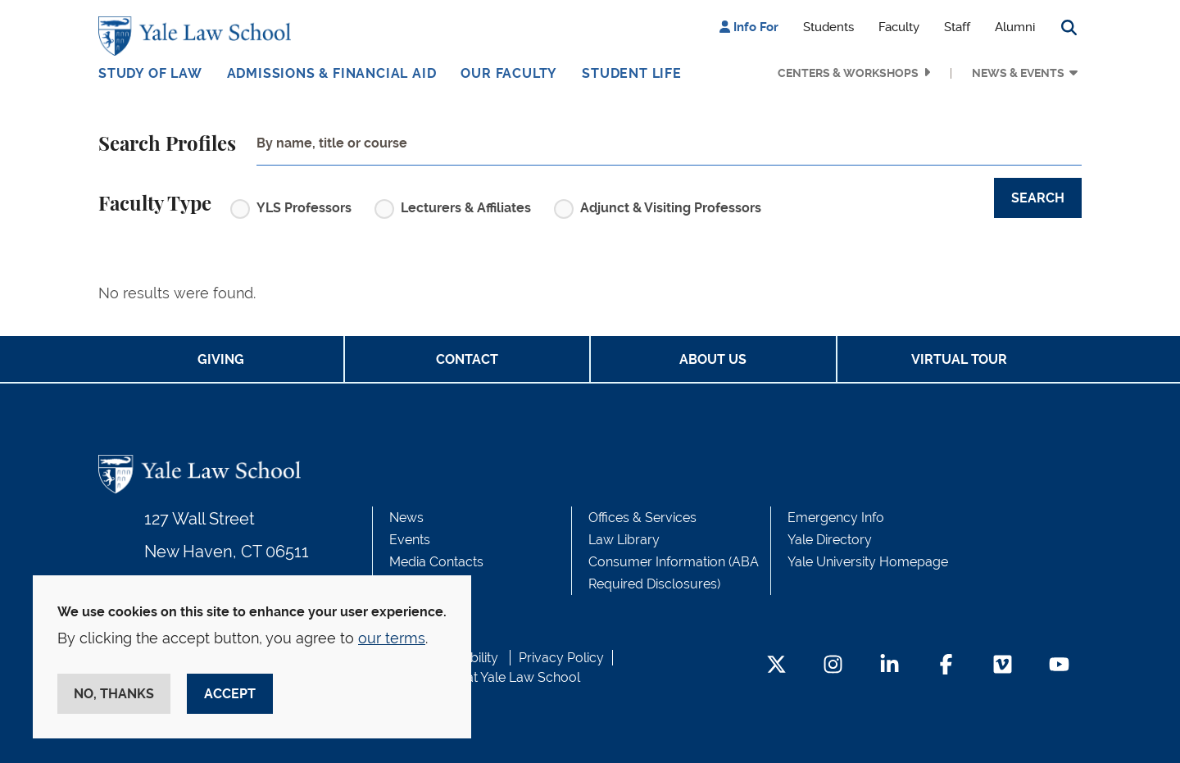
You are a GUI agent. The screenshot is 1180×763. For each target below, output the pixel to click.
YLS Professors (304, 208)
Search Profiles (167, 145)
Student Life (632, 73)
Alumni (1015, 27)
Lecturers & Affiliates (466, 208)
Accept (230, 694)
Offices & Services (642, 517)
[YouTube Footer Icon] (1059, 666)
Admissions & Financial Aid (332, 73)
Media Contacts (436, 562)
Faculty (898, 27)
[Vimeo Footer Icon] (1002, 666)
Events (409, 539)
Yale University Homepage (867, 562)
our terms (391, 638)
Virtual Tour (959, 359)
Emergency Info (835, 517)
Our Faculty (509, 73)
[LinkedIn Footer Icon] (889, 666)
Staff (957, 27)
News (406, 517)
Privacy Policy (561, 657)
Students (828, 27)
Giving (220, 359)
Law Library (624, 539)
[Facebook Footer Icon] (946, 666)
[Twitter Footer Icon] (776, 666)
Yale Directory (829, 539)
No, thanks (114, 694)
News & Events (1018, 72)
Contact (467, 359)
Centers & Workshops (848, 72)
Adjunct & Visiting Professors (670, 208)
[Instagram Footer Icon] (833, 666)
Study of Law (150, 73)
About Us (713, 359)
